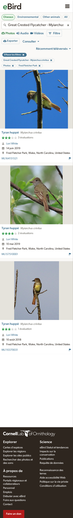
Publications (47, 459)
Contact (7, 504)
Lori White (12, 143)
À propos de (13, 471)
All (66, 17)
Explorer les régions (14, 451)
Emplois (7, 492)
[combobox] (36, 25)
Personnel (9, 488)
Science (46, 442)
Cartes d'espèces (13, 447)
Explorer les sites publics (17, 455)
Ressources (9, 476)
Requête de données (51, 463)
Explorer (10, 442)
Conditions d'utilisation (53, 486)
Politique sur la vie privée (54, 481)
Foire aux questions (14, 500)
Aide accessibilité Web (52, 477)
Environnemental (28, 17)
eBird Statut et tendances (54, 447)
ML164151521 (10, 158)
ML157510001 (10, 254)
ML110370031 (10, 350)
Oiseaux (8, 17)
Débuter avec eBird (14, 496)
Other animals (51, 17)
